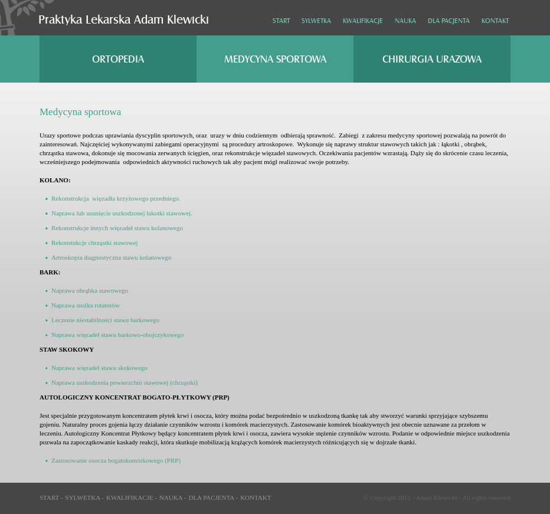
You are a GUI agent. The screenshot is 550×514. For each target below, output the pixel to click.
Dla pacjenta (449, 21)
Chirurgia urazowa (432, 59)
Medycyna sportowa (275, 59)
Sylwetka (316, 21)
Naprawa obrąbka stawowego (89, 290)
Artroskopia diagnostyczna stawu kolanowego (111, 257)
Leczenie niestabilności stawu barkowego (105, 319)
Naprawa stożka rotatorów (85, 305)
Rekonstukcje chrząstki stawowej (94, 242)
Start (281, 21)
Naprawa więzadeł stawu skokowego (99, 367)
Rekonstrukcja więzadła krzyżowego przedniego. (116, 198)
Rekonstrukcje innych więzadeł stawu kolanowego (117, 227)
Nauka (405, 21)
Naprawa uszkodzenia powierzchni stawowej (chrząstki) (124, 382)
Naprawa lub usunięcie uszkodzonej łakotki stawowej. (121, 213)
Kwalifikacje (363, 21)
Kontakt (495, 21)
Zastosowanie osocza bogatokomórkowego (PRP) (116, 460)
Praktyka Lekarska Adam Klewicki (123, 19)
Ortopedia (118, 59)
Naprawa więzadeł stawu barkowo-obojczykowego (117, 334)
